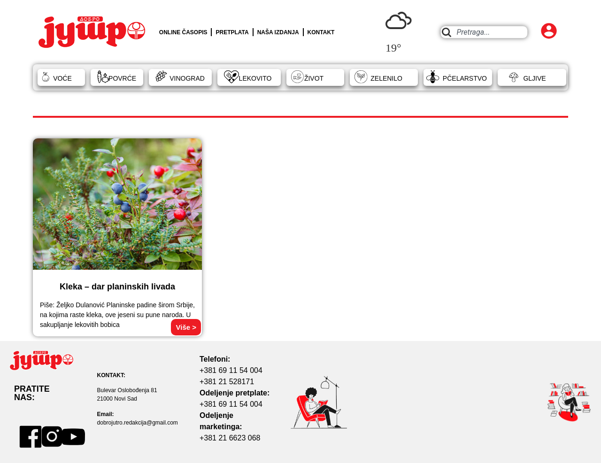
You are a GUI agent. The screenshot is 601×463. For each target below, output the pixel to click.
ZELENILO (386, 78)
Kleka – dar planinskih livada (117, 286)
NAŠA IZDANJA (278, 32)
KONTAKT (321, 32)
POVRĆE (122, 78)
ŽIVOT (314, 78)
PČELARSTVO (465, 78)
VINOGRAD (187, 78)
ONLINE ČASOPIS (183, 32)
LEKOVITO (255, 78)
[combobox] (483, 32)
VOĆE (62, 78)
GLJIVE (534, 78)
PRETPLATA (232, 32)
